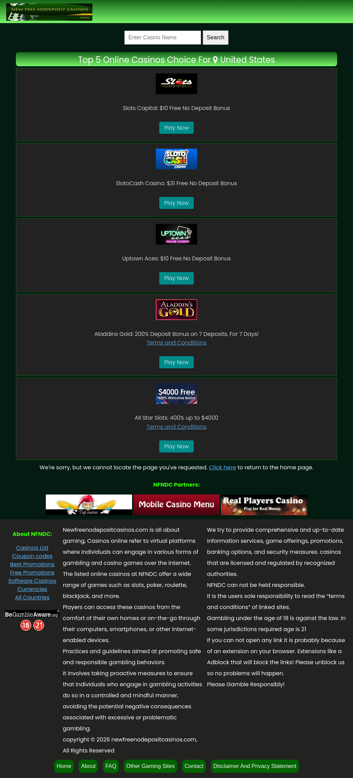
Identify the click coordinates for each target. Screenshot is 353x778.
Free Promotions (32, 573)
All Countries (32, 597)
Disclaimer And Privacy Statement (254, 766)
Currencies (32, 589)
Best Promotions (32, 564)
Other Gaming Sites (150, 766)
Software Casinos (32, 581)
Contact (193, 766)
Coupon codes (32, 556)
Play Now (176, 128)
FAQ (111, 766)
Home (64, 766)
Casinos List (32, 548)
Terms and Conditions (176, 343)
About (88, 766)
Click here (222, 467)
